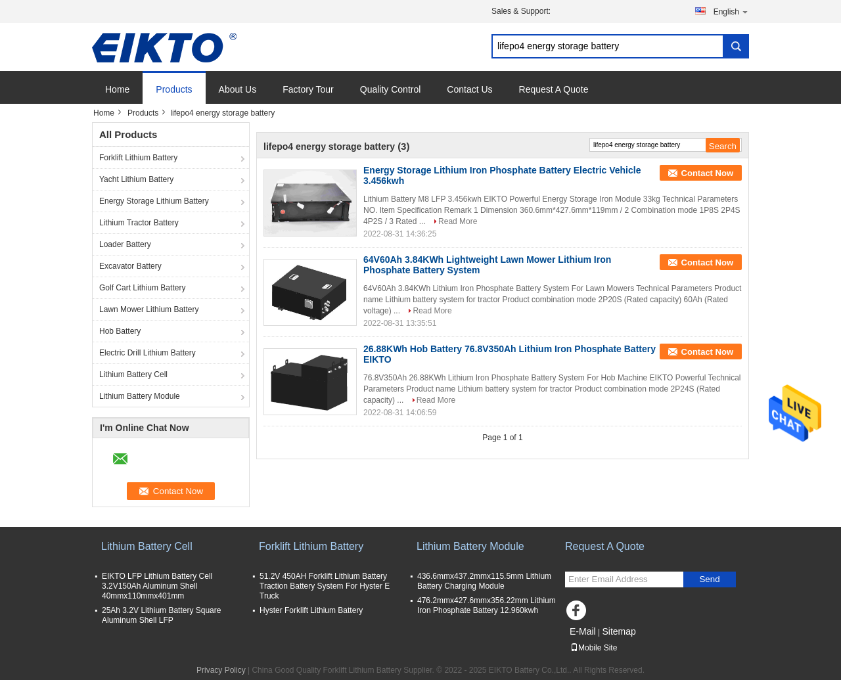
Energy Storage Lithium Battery (154, 201)
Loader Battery (125, 244)
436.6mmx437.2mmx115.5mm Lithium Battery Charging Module (484, 581)
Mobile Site (593, 647)
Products (174, 89)
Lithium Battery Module (139, 396)
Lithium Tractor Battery (139, 222)
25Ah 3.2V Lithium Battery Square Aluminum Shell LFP (161, 615)
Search (736, 46)
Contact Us (469, 89)
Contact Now (707, 173)
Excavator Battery (130, 266)
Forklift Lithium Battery (138, 157)
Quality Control (390, 89)
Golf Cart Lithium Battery (142, 287)
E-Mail (583, 631)
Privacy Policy (221, 670)
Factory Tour (308, 89)
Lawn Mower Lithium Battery (148, 309)
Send (709, 579)
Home (117, 89)
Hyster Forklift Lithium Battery (311, 610)
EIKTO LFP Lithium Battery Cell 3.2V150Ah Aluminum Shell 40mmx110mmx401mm (157, 586)
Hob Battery (120, 331)
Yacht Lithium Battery (136, 179)
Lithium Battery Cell (133, 374)
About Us (238, 89)
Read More (457, 221)
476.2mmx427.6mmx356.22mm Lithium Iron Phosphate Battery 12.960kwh (486, 605)
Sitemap (618, 631)
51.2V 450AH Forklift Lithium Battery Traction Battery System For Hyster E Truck (325, 586)
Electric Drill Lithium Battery (147, 352)
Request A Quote (554, 89)
